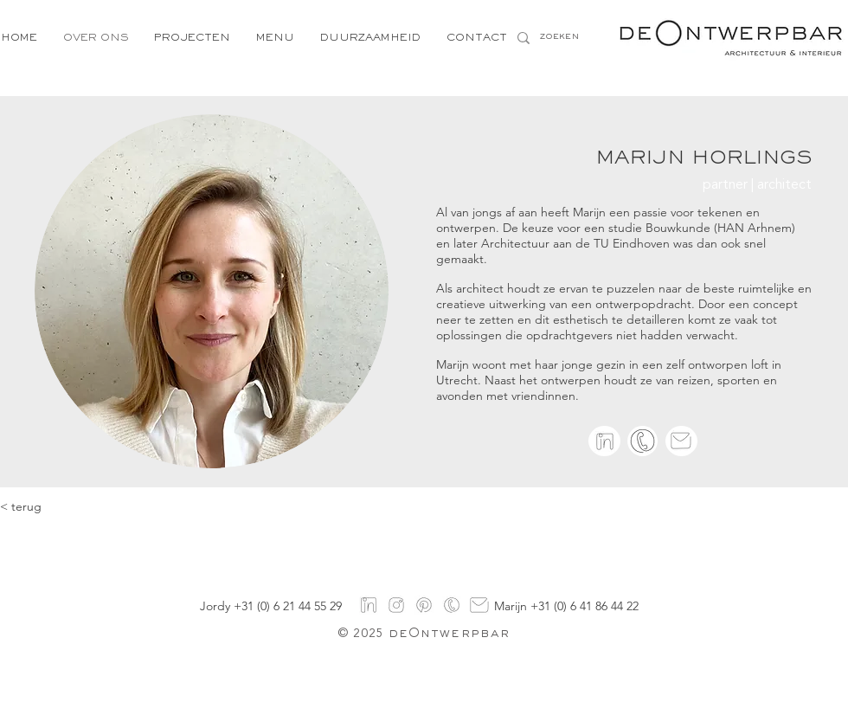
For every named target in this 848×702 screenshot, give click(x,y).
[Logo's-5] (451, 605)
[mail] (479, 605)
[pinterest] (424, 605)
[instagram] (396, 605)
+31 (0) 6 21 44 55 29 (288, 606)
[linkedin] (604, 441)
